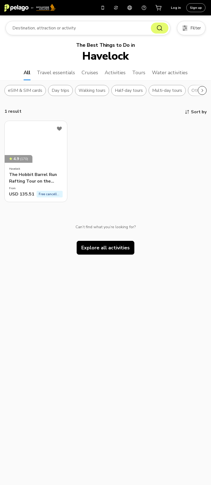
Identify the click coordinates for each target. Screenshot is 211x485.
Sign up (196, 7)
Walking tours (92, 90)
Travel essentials (56, 72)
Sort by (195, 112)
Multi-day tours (167, 90)
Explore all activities (105, 247)
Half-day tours (129, 90)
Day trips (60, 90)
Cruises (90, 72)
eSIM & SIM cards (25, 90)
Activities (115, 72)
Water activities (170, 72)
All (27, 72)
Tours (138, 72)
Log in (176, 7)
